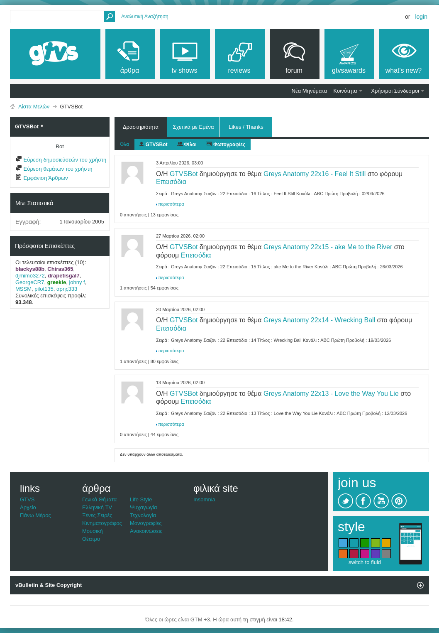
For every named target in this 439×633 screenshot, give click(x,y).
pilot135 (44, 289)
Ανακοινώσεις (146, 531)
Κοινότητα (345, 91)
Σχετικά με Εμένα (193, 127)
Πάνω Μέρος (35, 515)
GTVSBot (157, 144)
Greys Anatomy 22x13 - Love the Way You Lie (331, 393)
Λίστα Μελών (33, 106)
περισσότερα (171, 203)
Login (421, 16)
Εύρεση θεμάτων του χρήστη (53, 169)
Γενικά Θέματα (99, 499)
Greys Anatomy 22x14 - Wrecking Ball (319, 320)
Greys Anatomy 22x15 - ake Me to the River (327, 246)
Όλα (124, 144)
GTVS (27, 499)
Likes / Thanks (246, 126)
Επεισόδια (171, 181)
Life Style (141, 499)
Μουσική (92, 531)
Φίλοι (190, 144)
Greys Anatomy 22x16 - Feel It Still (314, 173)
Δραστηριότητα (141, 127)
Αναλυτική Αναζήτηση (144, 17)
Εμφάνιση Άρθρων (41, 178)
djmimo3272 (30, 275)
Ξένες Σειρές (97, 515)
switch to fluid (365, 562)
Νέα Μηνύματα (309, 91)
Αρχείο (28, 507)
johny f (77, 282)
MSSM (23, 289)
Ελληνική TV (97, 507)
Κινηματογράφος (102, 523)
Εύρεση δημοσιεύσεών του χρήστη (60, 160)
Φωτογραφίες (229, 144)
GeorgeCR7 (29, 282)
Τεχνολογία (143, 515)
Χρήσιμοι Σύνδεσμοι (395, 91)
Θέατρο (91, 539)
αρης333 (66, 289)
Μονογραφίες (146, 523)
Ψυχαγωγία (143, 507)
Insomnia (204, 499)
